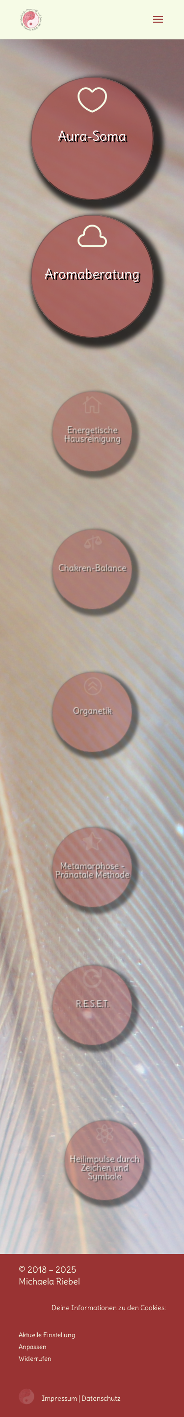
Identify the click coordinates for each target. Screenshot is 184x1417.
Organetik (92, 711)
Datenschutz (101, 1398)
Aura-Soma (92, 136)
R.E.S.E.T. (91, 1004)
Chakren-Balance (92, 568)
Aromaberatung (92, 273)
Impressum (59, 1398)
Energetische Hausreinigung (92, 434)
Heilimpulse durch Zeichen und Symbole (104, 1166)
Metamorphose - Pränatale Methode (92, 870)
